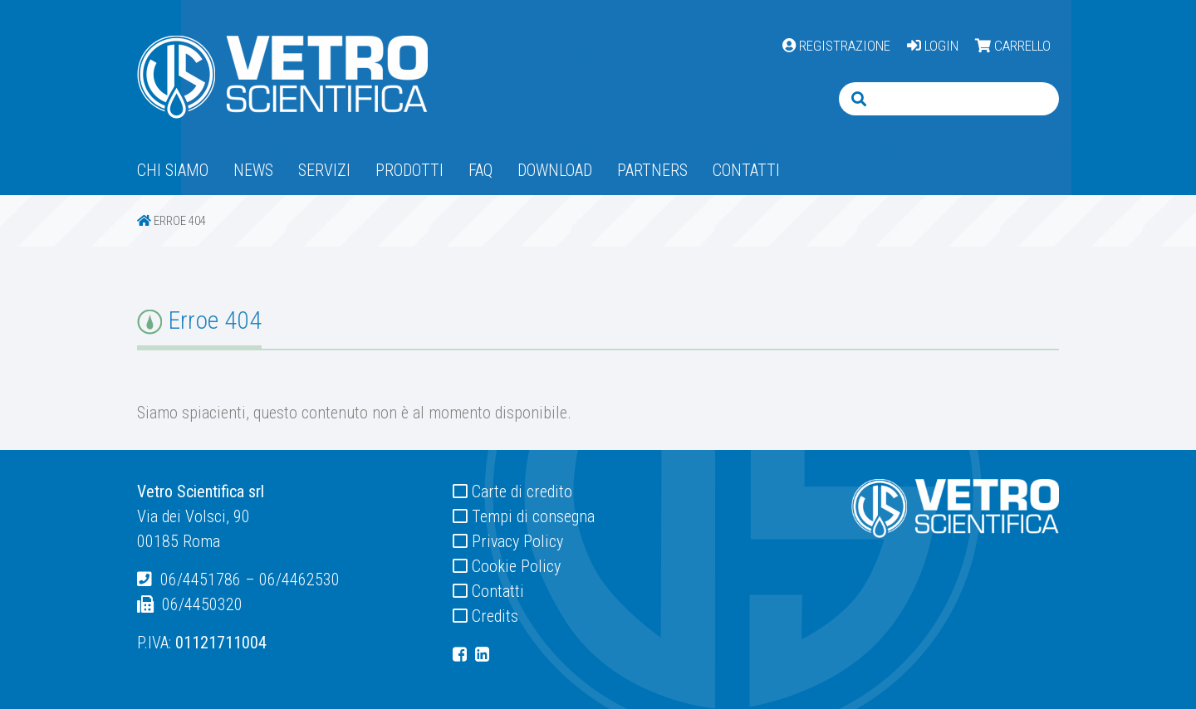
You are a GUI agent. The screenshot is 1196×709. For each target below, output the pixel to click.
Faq (480, 170)
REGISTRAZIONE (836, 45)
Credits (495, 616)
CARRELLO (1013, 45)
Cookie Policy (516, 566)
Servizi (324, 170)
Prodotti (409, 170)
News (253, 170)
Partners (652, 170)
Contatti (746, 170)
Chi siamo (172, 170)
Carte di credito (522, 491)
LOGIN (932, 45)
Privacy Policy (517, 541)
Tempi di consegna (533, 516)
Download (554, 170)
